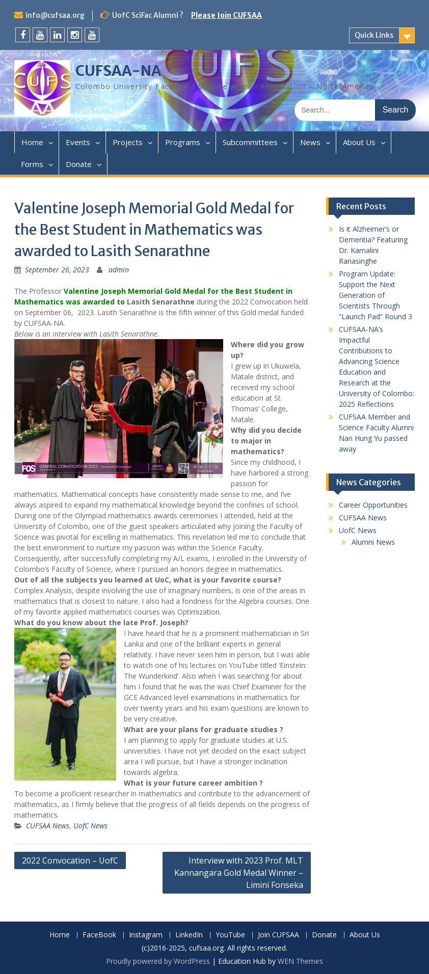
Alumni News (373, 542)
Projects (128, 142)
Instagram (146, 935)
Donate (79, 164)
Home (32, 142)
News (310, 142)
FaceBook (99, 935)
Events (78, 142)
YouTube (230, 935)
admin (119, 269)
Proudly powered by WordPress (158, 961)
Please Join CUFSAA (226, 15)
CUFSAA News (47, 825)
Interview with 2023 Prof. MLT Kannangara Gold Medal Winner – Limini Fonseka (238, 872)
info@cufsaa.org (55, 15)
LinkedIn (189, 935)
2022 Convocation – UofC (70, 860)
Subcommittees (250, 142)
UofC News (90, 825)
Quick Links (374, 35)
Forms (32, 164)
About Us (359, 142)
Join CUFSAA (278, 935)
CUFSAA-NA (118, 71)
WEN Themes (300, 961)
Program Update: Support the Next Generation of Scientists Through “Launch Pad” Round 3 (375, 295)
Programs (182, 142)
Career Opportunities (373, 505)
